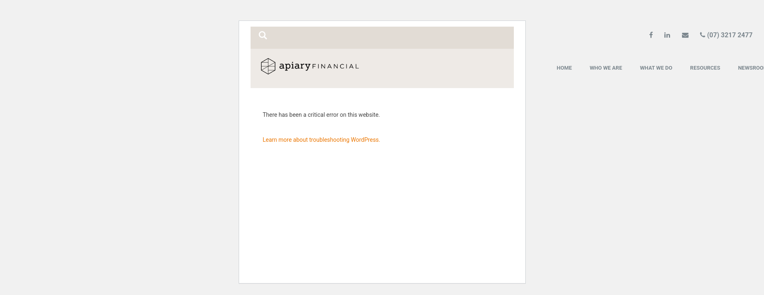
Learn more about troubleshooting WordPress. (322, 139)
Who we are (606, 68)
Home (564, 68)
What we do (656, 68)
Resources (705, 68)
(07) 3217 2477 (726, 35)
